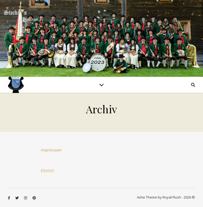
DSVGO (47, 170)
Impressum (51, 149)
